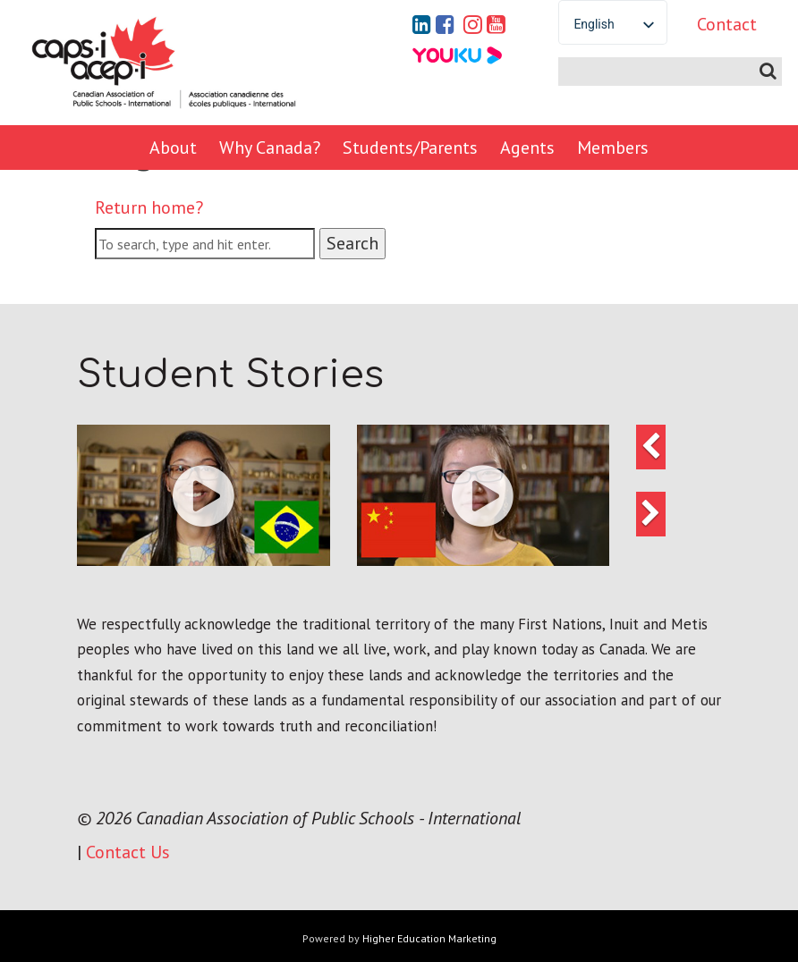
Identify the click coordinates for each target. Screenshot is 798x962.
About (173, 147)
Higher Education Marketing (429, 938)
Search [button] (352, 243)
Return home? (149, 207)
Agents (527, 147)
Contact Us (128, 852)
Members (613, 147)
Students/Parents (410, 147)
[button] (203, 495)
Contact (727, 24)
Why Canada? (269, 147)
